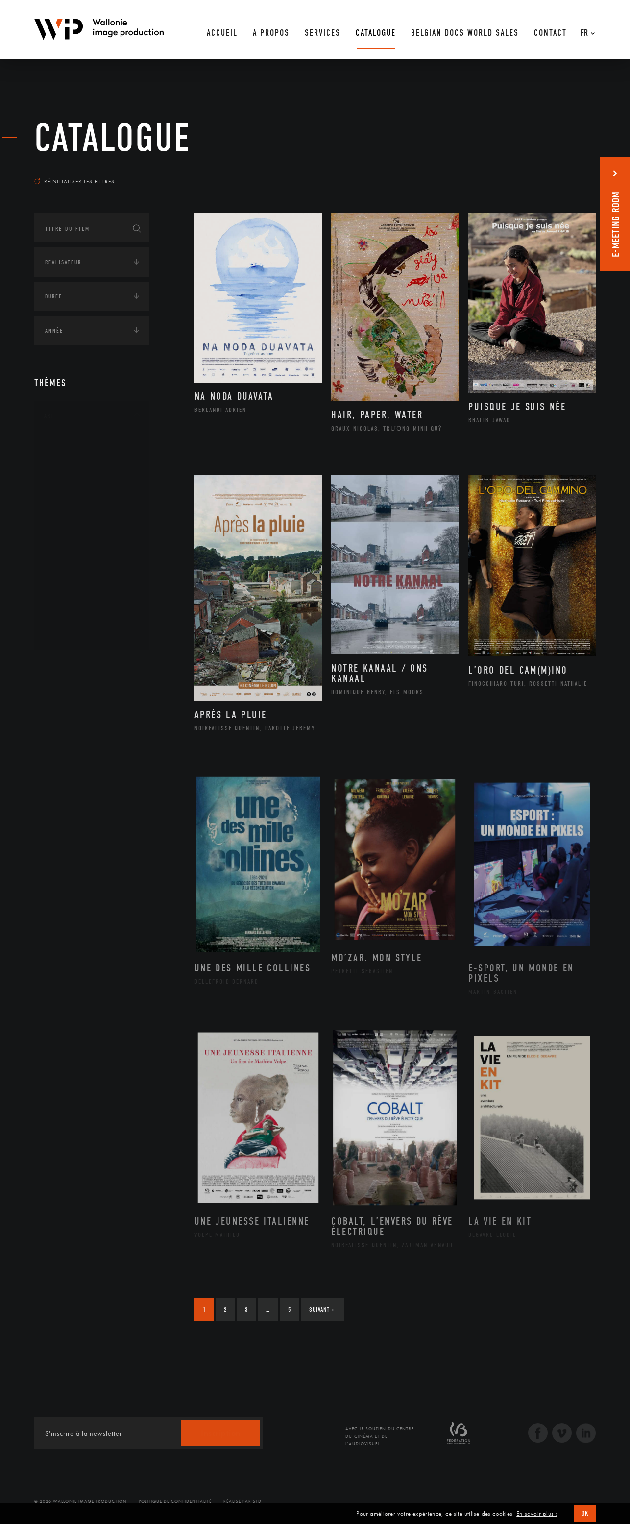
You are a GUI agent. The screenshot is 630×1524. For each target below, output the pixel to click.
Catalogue (112, 138)
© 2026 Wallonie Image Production (80, 1501)
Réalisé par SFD (242, 1501)
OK (585, 1513)
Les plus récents (571, 172)
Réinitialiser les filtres (74, 181)
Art (49, 415)
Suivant (321, 1309)
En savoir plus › (536, 1513)
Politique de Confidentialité (175, 1501)
